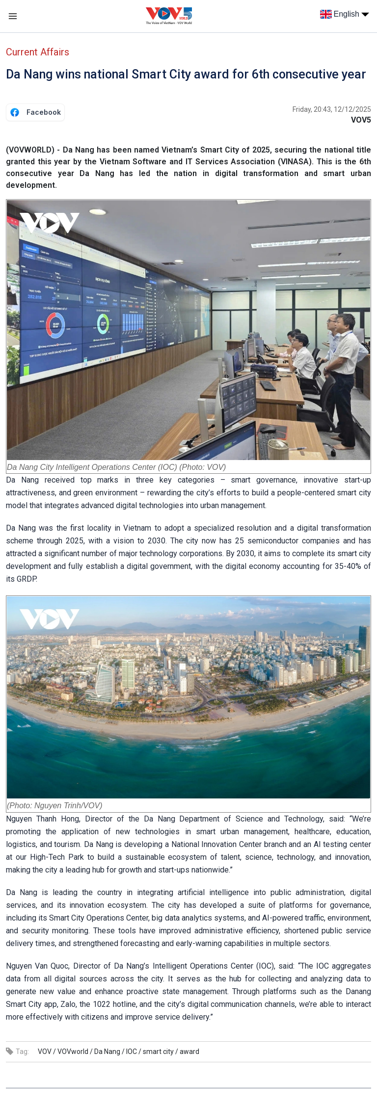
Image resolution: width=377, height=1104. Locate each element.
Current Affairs (37, 52)
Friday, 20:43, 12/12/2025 (332, 109)
